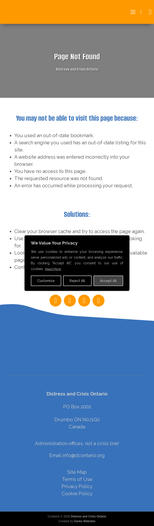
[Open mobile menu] (133, 12)
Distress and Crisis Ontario (88, 516)
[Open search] (149, 12)
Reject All (77, 281)
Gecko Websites (84, 521)
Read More (53, 269)
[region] (77, 376)
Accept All (108, 281)
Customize (46, 281)
